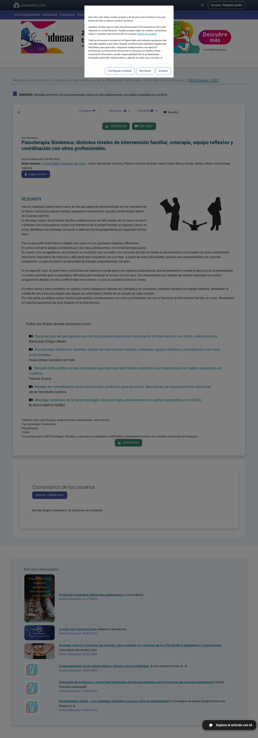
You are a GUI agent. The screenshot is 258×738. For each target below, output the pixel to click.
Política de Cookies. (147, 30)
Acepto (163, 67)
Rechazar (145, 67)
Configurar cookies (120, 67)
